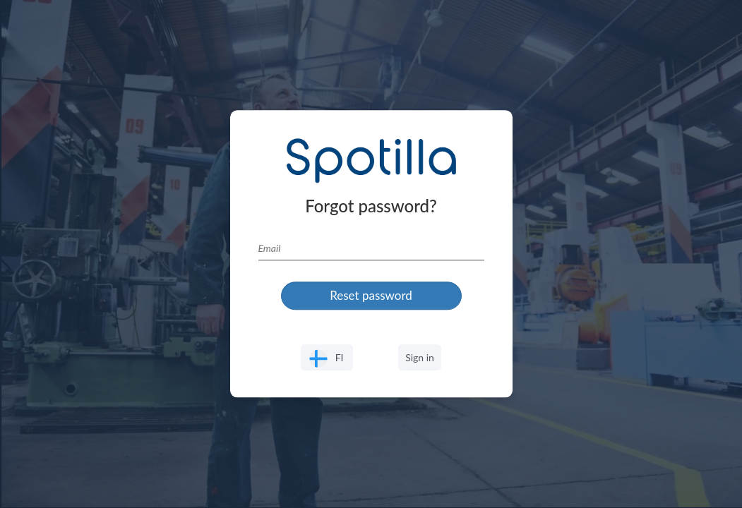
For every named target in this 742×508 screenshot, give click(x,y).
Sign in (419, 357)
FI (327, 359)
